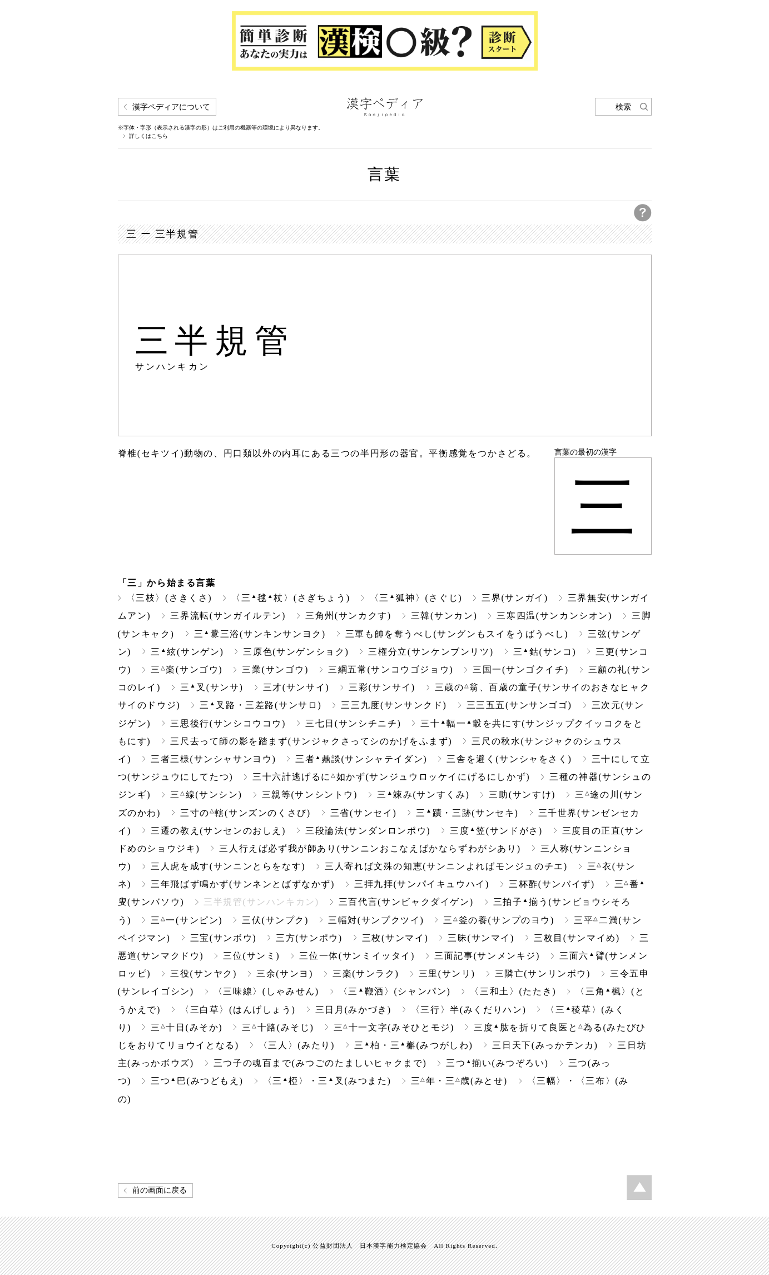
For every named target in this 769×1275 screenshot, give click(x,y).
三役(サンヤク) (203, 973)
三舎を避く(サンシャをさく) (509, 759)
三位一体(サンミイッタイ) (357, 955)
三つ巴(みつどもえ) (197, 1080)
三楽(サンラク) (366, 973)
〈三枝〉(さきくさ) (169, 597)
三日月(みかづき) (353, 1009)
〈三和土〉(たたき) (513, 991)
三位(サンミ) (251, 955)
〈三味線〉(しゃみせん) (266, 991)
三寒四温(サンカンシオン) (554, 615)
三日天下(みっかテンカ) (545, 1045)
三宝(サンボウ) (223, 938)
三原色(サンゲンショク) (296, 651)
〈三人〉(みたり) (297, 1045)
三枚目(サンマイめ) (577, 938)
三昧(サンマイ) (481, 938)
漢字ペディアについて (171, 107)
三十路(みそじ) (278, 1027)
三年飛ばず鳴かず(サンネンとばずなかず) (243, 884)
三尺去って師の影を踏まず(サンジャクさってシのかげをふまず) (311, 741)
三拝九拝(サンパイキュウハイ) (421, 884)
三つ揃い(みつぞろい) (497, 1063)
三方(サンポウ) (309, 938)
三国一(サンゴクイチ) (520, 669)
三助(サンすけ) (522, 794)
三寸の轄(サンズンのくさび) (245, 813)
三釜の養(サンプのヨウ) (498, 920)
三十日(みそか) (186, 1027)
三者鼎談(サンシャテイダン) (361, 759)
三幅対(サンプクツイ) (376, 920)
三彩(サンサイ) (382, 687)
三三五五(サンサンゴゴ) (519, 705)
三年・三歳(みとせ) (459, 1080)
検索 (623, 107)
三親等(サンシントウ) (310, 794)
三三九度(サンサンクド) (393, 705)
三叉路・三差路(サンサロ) (260, 705)
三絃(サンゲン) (187, 651)
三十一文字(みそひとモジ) (394, 1027)
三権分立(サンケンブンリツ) (430, 651)
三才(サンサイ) (296, 687)
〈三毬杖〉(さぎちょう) (290, 597)
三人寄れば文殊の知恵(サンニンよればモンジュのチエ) (446, 866)
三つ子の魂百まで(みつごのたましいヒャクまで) (320, 1063)
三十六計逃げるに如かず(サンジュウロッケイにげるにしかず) (391, 776)
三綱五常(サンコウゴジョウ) (390, 669)
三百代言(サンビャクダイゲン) (406, 902)
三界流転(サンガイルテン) (228, 615)
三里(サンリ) (447, 973)
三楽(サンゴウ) (186, 669)
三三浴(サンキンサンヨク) (260, 634)
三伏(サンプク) (275, 920)
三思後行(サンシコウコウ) (228, 723)
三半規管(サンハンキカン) (261, 902)
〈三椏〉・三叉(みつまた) (327, 1080)
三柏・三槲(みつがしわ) (413, 1045)
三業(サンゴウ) (275, 669)
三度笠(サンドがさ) (496, 830)
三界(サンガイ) (515, 597)
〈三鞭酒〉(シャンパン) (395, 991)
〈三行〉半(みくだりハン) (469, 1009)
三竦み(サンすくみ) (423, 794)
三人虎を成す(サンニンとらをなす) (228, 866)
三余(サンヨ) (284, 973)
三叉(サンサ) (212, 687)
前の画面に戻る (159, 1190)
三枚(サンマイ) (395, 938)
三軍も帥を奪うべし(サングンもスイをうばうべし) (456, 634)
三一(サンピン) (186, 920)
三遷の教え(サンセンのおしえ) (218, 830)
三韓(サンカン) (444, 615)
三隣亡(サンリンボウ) (543, 973)
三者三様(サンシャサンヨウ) (213, 759)
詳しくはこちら (148, 136)
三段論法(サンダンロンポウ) (367, 830)
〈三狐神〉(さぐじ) (416, 597)
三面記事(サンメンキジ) (487, 955)
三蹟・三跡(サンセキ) (467, 813)
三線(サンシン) (206, 794)
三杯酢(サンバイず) (552, 884)
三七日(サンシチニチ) (353, 723)
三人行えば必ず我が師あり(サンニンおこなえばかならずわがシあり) (369, 848)
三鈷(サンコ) (545, 651)
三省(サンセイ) (363, 813)
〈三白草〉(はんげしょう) (238, 1009)
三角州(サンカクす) (348, 615)
